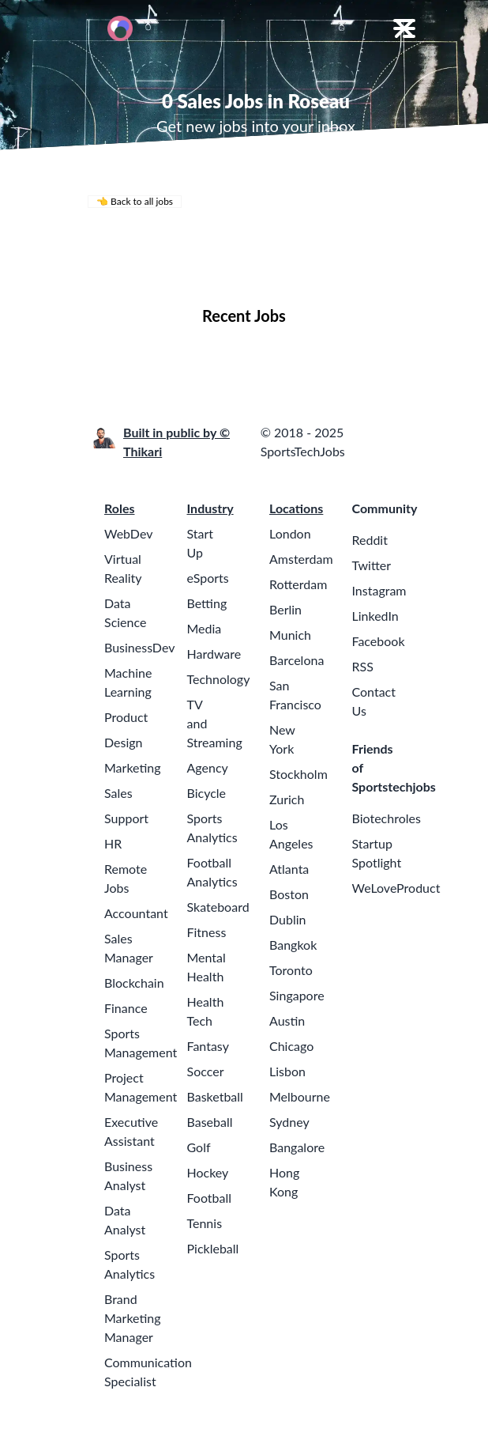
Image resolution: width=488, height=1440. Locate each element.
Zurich (286, 799)
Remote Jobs (237, 246)
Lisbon (287, 1071)
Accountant (136, 912)
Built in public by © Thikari (176, 442)
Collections (296, 268)
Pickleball (213, 1248)
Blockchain (134, 982)
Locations (132, 268)
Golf (199, 1147)
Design (123, 742)
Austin (287, 1020)
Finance (126, 1007)
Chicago (291, 1045)
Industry (210, 508)
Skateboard (218, 906)
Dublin (287, 919)
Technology (218, 678)
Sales (118, 792)
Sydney (289, 1121)
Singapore (297, 995)
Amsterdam (301, 558)
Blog (360, 268)
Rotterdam (298, 583)
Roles (119, 508)
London (290, 533)
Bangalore (297, 1147)
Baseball (210, 1121)
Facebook (378, 640)
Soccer (205, 1071)
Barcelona (296, 659)
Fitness (207, 931)
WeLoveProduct (396, 887)
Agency (207, 767)
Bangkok (293, 944)
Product (126, 716)
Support (126, 818)
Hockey (208, 1172)
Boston (289, 893)
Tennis (205, 1222)
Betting (207, 602)
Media (204, 628)
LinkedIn (375, 615)
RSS (363, 666)
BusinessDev (139, 647)
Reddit (370, 539)
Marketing (132, 767)
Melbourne (299, 1096)
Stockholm (298, 773)
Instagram (379, 590)
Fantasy (208, 1045)
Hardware (214, 653)
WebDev (128, 533)
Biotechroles (386, 818)
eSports (208, 577)
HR (113, 843)
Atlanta (289, 868)
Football (209, 1197)
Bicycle (207, 792)
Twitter (372, 565)
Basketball (215, 1096)
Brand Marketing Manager (132, 1317)
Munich (290, 634)
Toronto (291, 969)
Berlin (285, 609)
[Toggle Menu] (404, 28)
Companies (211, 268)
